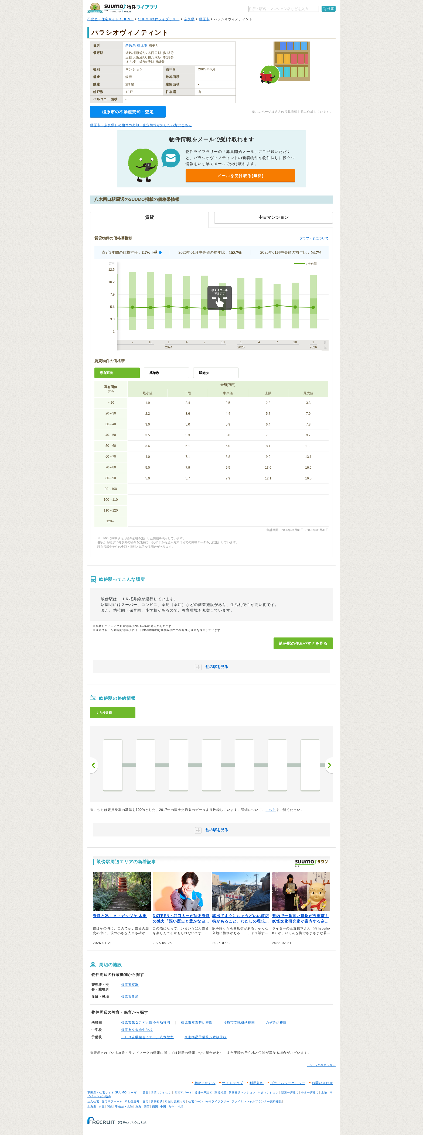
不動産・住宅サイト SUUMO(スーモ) (112, 1092)
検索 (330, 9)
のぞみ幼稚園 (276, 1022)
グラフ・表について (314, 238)
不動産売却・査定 (137, 1101)
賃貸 (146, 1092)
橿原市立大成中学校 (137, 1030)
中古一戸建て (310, 1092)
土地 (324, 1092)
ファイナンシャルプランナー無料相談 (256, 1101)
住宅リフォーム (112, 1101)
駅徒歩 (204, 373)
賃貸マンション (161, 1092)
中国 (163, 1106)
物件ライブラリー (217, 1101)
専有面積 (106, 373)
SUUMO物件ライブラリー (159, 19)
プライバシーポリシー (287, 1083)
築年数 (154, 373)
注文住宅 (93, 1101)
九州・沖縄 (176, 1106)
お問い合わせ (322, 1083)
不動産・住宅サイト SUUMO (110, 19)
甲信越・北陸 (124, 1106)
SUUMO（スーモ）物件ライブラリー (124, 8)
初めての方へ (205, 1083)
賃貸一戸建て (203, 1092)
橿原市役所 (130, 997)
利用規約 (257, 1083)
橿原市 (204, 19)
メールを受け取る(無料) (240, 175)
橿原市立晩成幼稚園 (239, 1022)
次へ (329, 765)
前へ (94, 765)
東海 (138, 1106)
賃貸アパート (183, 1092)
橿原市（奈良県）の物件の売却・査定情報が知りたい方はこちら (141, 125)
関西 (147, 1106)
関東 (110, 1106)
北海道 (91, 1106)
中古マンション (268, 1092)
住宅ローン (195, 1101)
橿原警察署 (130, 985)
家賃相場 (220, 1092)
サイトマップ (232, 1083)
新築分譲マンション (242, 1092)
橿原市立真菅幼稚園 (197, 1022)
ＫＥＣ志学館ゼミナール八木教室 (147, 1037)
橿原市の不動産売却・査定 (128, 111)
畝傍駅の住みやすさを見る (303, 643)
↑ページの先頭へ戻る (321, 1065)
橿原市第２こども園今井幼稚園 (145, 1022)
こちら (270, 810)
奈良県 (189, 19)
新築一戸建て (290, 1092)
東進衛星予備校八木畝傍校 (206, 1037)
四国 (155, 1106)
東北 (102, 1106)
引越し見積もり (175, 1101)
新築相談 (157, 1101)
